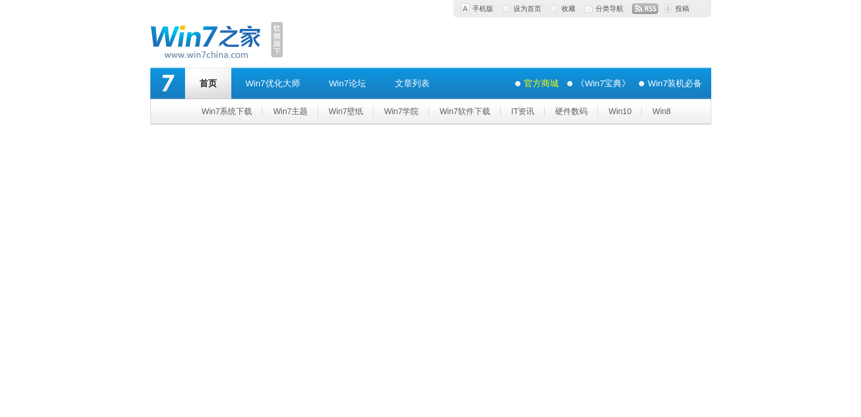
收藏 (568, 9)
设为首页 (527, 9)
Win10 (619, 111)
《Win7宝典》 (603, 83)
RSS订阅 (645, 8)
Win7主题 (290, 111)
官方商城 (541, 83)
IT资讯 (522, 111)
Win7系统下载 (227, 111)
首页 (208, 83)
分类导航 (609, 9)
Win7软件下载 (464, 111)
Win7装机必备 (675, 83)
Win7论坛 (347, 83)
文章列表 (412, 83)
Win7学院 (401, 111)
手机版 (482, 9)
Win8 (661, 111)
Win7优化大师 (273, 83)
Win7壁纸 (345, 111)
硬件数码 (571, 111)
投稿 (682, 9)
